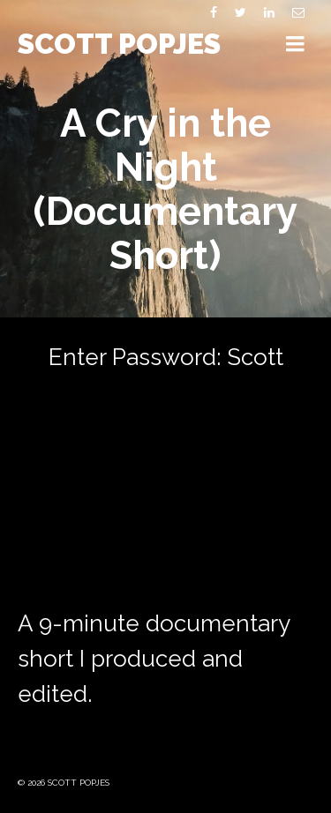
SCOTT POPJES (119, 43)
